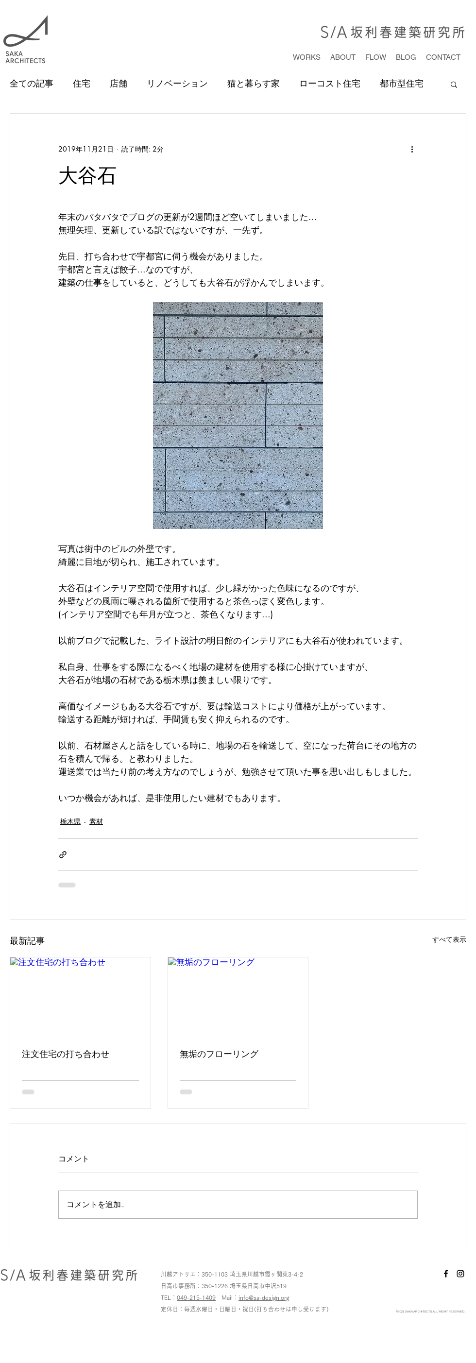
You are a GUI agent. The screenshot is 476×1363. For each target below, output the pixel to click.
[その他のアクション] (412, 148)
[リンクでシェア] (63, 854)
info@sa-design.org (263, 1297)
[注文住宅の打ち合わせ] (80, 996)
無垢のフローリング (219, 1053)
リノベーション (177, 83)
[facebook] (446, 1273)
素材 (96, 821)
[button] (454, 84)
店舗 (118, 83)
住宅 (81, 83)
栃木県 (70, 821)
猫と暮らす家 (253, 83)
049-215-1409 (196, 1297)
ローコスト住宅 (329, 83)
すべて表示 (449, 939)
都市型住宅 (402, 83)
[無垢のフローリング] (238, 996)
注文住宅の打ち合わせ (65, 1053)
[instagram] (460, 1273)
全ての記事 (31, 83)
